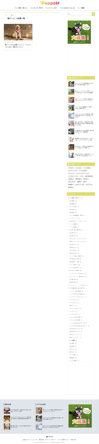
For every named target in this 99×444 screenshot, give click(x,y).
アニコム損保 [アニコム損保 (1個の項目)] (87, 167)
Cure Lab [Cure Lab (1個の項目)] (71, 167)
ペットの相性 (74, 227)
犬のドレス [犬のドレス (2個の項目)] (89, 184)
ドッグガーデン (75, 314)
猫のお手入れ (74, 253)
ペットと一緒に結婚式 (77, 291)
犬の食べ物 (74, 279)
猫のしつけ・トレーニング (78, 242)
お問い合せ (73, 439)
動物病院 (73, 358)
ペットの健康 (80, 8)
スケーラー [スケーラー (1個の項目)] (71, 173)
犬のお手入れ (74, 250)
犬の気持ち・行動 (75, 259)
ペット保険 (74, 355)
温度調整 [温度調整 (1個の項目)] (70, 184)
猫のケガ (73, 352)
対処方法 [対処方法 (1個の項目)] (85, 179)
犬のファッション (75, 334)
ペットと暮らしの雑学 (77, 256)
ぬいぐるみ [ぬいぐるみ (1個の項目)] (79, 167)
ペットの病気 (74, 361)
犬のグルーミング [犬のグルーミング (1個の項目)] (79, 184)
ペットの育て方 (75, 265)
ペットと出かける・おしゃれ (67, 8)
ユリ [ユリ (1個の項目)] (81, 176)
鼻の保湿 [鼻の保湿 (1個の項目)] (70, 187)
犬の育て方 (74, 233)
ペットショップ (75, 218)
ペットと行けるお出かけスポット (79, 326)
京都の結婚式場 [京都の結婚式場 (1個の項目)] (89, 176)
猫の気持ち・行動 (75, 262)
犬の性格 (73, 210)
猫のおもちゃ (74, 247)
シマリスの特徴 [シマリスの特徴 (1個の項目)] (83, 170)
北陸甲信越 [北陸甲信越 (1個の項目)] (78, 179)
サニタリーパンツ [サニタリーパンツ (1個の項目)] (72, 170)
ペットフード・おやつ (51, 8)
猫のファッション (75, 337)
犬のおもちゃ (74, 244)
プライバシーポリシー (50, 439)
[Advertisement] (81, 59)
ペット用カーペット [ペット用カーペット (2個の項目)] (73, 176)
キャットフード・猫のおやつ (78, 276)
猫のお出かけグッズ (76, 332)
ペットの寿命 (74, 207)
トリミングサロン (75, 309)
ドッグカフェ (74, 303)
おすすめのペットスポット (78, 221)
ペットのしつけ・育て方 (36, 8)
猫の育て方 (74, 236)
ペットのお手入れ (75, 268)
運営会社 (41, 439)
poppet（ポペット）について (30, 439)
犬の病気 (73, 343)
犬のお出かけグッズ (76, 329)
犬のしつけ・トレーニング (78, 239)
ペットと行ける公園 (76, 317)
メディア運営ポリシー (63, 439)
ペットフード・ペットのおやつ (79, 285)
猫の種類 (73, 204)
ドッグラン (74, 311)
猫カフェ (73, 306)
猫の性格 (73, 213)
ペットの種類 (74, 224)
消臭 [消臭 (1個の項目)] (85, 181)
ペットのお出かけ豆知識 (77, 294)
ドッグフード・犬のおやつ (78, 274)
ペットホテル (74, 300)
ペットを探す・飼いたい (21, 8)
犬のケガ (73, 349)
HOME (49, 437)
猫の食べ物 (74, 282)
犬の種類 (73, 201)
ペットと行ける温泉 (76, 320)
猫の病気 (73, 346)
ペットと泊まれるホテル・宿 (78, 323)
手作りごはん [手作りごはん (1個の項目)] (71, 181)
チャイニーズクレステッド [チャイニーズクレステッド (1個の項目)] (82, 173)
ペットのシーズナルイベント (78, 297)
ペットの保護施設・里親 (77, 215)
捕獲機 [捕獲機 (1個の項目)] (79, 181)
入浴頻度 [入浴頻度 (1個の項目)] (70, 179)
